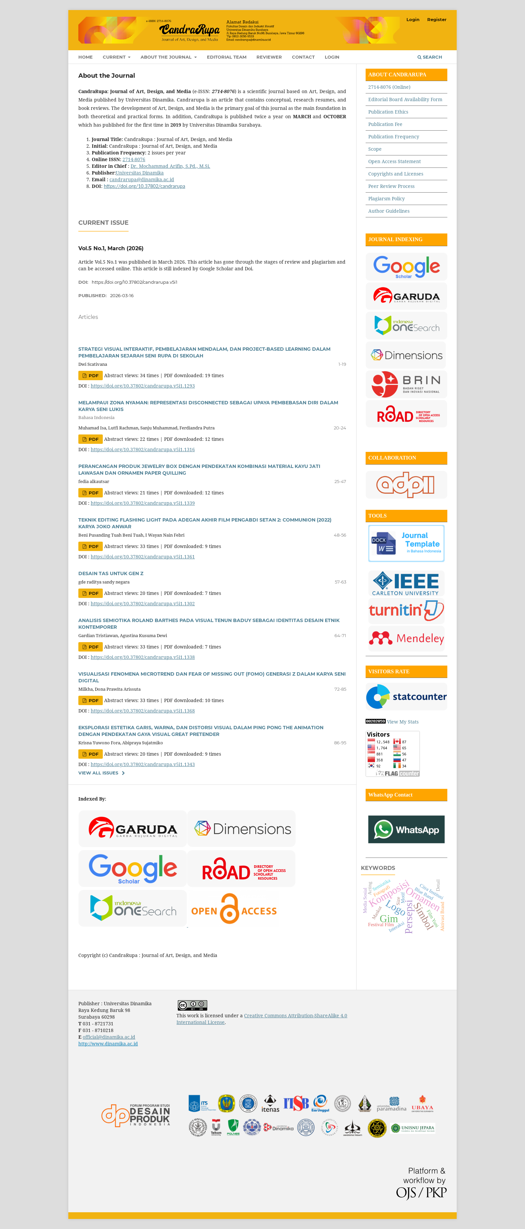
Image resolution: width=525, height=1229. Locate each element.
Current (115, 57)
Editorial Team (226, 57)
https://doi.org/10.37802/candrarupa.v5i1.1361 (143, 556)
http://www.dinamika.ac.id (108, 1043)
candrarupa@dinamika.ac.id (141, 179)
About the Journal (167, 57)
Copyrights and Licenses (396, 173)
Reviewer (269, 57)
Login (332, 57)
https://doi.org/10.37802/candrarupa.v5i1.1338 (143, 657)
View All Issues (98, 772)
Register (437, 19)
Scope (375, 149)
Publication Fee (385, 124)
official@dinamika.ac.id (109, 1037)
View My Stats (403, 722)
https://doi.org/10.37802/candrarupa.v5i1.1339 (143, 503)
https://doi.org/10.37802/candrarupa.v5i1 (134, 282)
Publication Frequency (393, 136)
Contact (303, 57)
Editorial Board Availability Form (405, 99)
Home (85, 57)
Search (430, 57)
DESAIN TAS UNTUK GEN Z (110, 573)
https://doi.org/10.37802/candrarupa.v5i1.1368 (143, 710)
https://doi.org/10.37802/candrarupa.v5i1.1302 (143, 603)
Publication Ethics (388, 112)
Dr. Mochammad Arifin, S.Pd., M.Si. (170, 166)
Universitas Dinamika (140, 172)
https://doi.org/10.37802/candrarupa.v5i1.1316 (143, 449)
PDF (92, 375)
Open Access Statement (394, 161)
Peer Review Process (391, 186)
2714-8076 (134, 159)
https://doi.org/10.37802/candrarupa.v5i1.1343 (143, 764)
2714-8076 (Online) (389, 87)
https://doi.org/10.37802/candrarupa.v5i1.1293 (143, 386)
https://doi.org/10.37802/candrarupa (144, 186)
